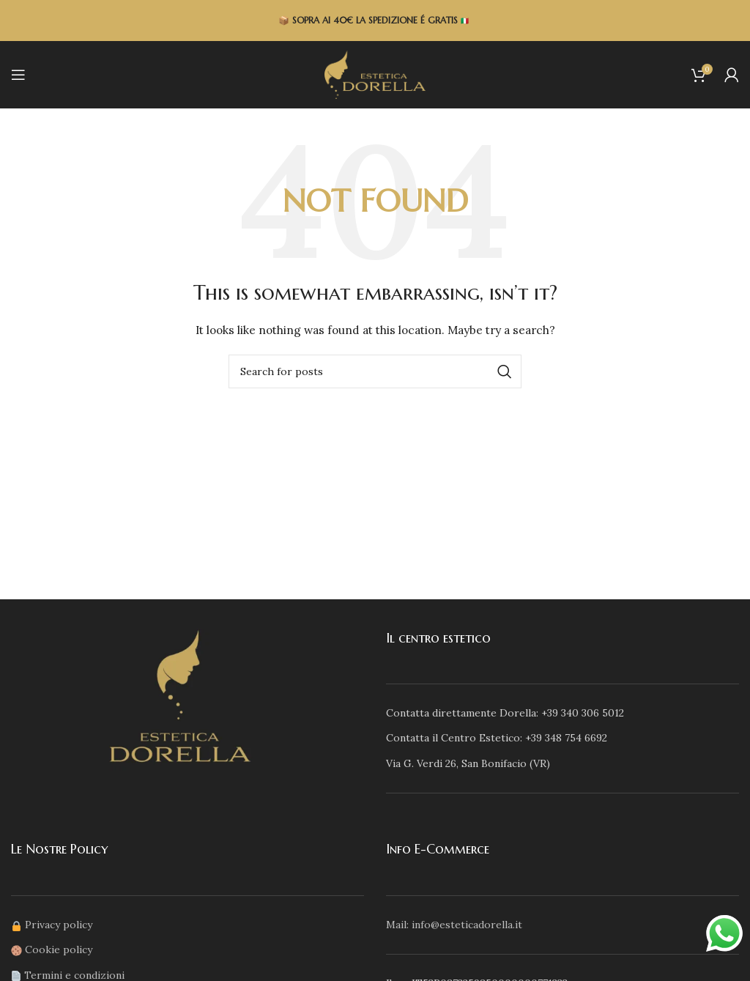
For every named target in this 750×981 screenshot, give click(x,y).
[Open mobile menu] (18, 74)
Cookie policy (58, 949)
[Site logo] (375, 74)
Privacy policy (58, 924)
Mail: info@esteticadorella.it (454, 924)
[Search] (375, 371)
